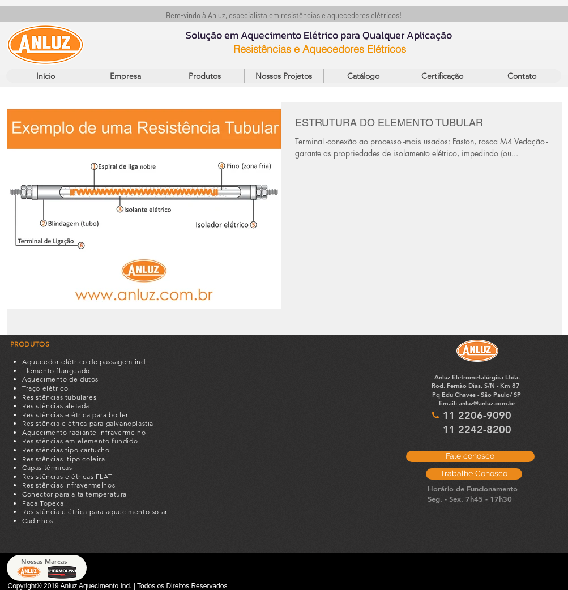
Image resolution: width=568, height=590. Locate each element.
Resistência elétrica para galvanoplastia (87, 423)
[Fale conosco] (470, 456)
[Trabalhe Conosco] (474, 474)
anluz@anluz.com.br (487, 403)
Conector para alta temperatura (74, 494)
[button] (204, 76)
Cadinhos (37, 520)
